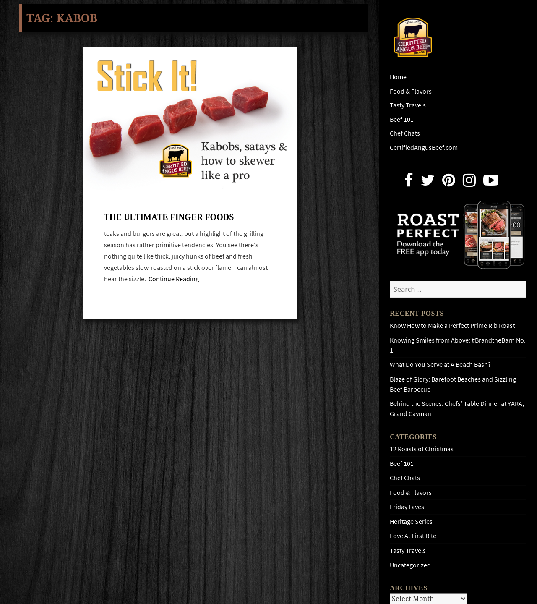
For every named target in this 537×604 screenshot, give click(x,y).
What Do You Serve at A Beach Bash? (440, 364)
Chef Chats (405, 133)
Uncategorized (410, 565)
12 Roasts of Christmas (422, 449)
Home (398, 77)
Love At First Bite (413, 535)
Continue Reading (174, 279)
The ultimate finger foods (169, 217)
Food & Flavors (411, 91)
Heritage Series (411, 521)
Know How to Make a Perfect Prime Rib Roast (452, 325)
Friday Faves (407, 506)
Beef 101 (402, 119)
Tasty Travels (408, 105)
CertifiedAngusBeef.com (424, 147)
